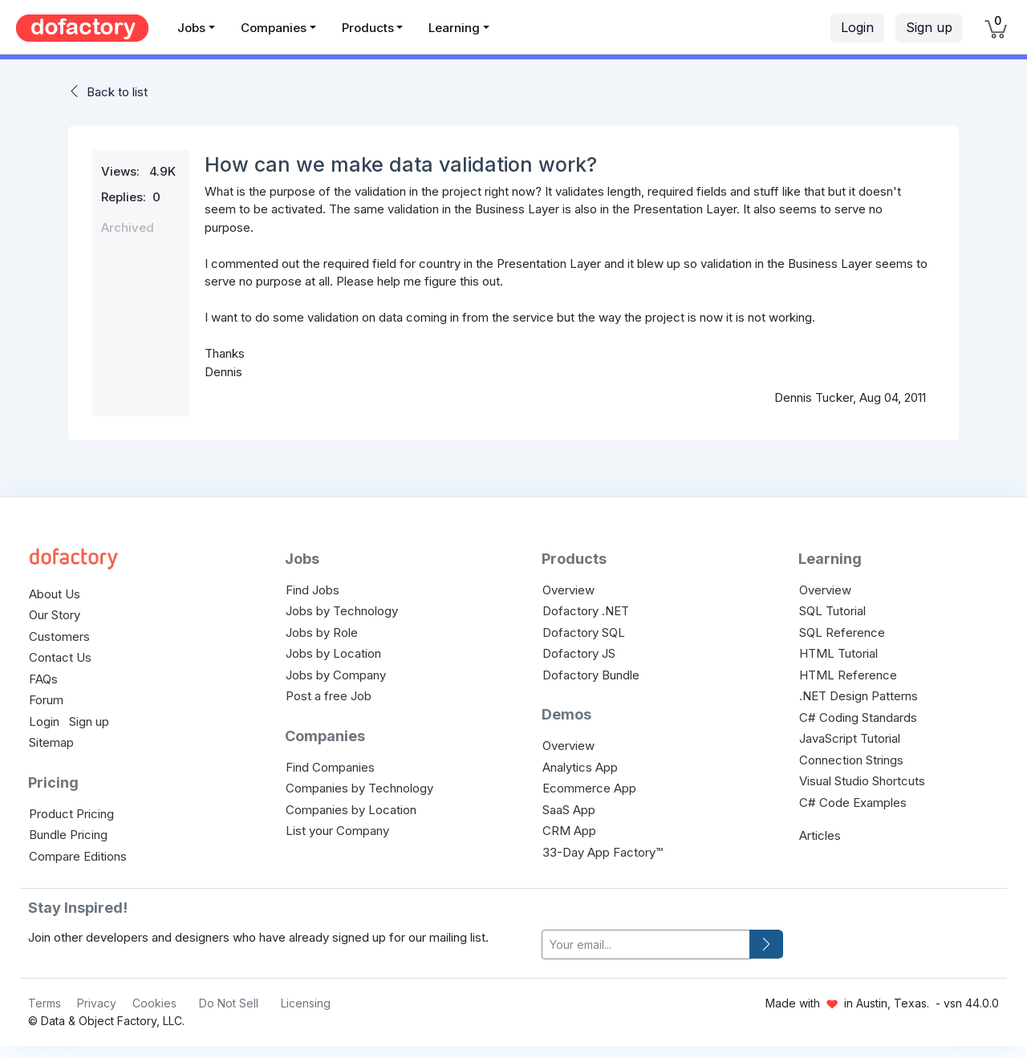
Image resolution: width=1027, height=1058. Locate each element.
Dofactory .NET (585, 610)
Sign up (929, 27)
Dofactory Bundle (590, 675)
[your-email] (646, 944)
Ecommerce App (589, 788)
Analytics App (580, 767)
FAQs (43, 679)
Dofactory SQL (583, 632)
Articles (820, 835)
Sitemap (51, 742)
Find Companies (330, 767)
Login (857, 27)
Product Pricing (71, 813)
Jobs (191, 27)
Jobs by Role (322, 632)
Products (368, 27)
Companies (273, 27)
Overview (568, 590)
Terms (44, 1003)
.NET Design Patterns (858, 695)
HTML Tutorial (838, 653)
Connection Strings (851, 760)
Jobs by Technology (342, 610)
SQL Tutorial (832, 610)
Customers (59, 636)
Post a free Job (328, 695)
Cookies (154, 1003)
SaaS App (568, 809)
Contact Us (60, 657)
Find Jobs (312, 590)
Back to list (117, 91)
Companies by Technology (359, 788)
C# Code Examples (853, 802)
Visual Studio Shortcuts (862, 780)
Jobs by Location (333, 653)
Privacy (96, 1003)
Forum (46, 699)
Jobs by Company (336, 675)
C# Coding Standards (858, 717)
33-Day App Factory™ (602, 852)
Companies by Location (351, 809)
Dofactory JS (578, 653)
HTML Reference (848, 675)
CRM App (569, 830)
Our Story (54, 614)
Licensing (306, 1003)
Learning (454, 27)
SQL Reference (842, 632)
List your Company (337, 830)
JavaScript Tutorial (849, 738)
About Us (54, 594)
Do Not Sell (228, 1003)
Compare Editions (78, 856)
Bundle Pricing (68, 834)
